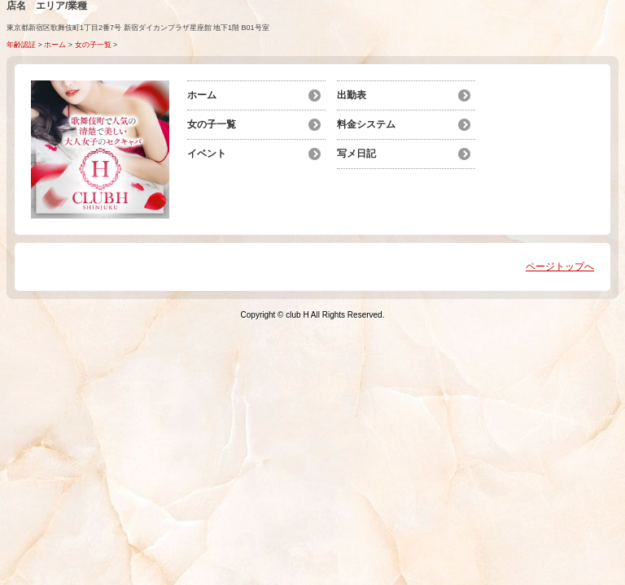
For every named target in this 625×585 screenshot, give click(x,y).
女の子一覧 (93, 45)
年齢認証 (21, 45)
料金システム (366, 124)
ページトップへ (560, 266)
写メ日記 (356, 153)
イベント (206, 153)
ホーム (55, 45)
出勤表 (351, 95)
